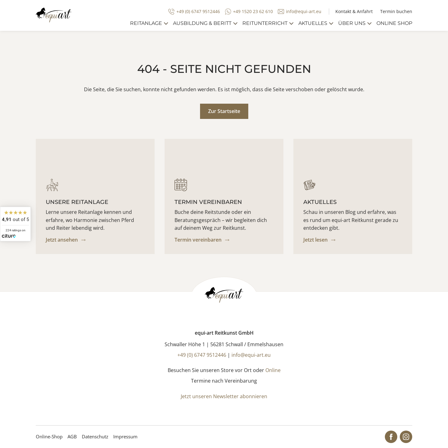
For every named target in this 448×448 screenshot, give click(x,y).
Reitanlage (146, 23)
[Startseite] (54, 14)
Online (273, 370)
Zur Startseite (224, 111)
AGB (72, 436)
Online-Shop (49, 436)
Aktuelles (312, 23)
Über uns (352, 23)
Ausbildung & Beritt (202, 23)
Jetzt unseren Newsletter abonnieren (224, 396)
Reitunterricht (264, 23)
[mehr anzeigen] (166, 23)
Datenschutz (95, 436)
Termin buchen (396, 11)
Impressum (125, 436)
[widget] (15, 224)
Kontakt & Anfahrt (354, 11)
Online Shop (394, 23)
